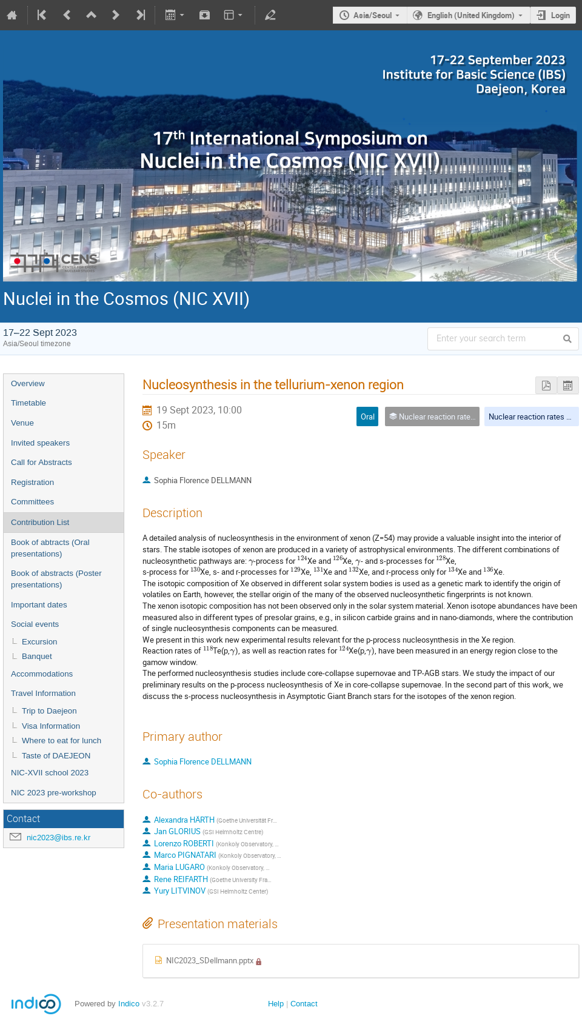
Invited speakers (40, 442)
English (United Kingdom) (471, 15)
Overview (28, 383)
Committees (32, 501)
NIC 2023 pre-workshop (53, 792)
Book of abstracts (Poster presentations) (56, 579)
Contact (304, 1003)
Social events (35, 624)
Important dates (39, 604)
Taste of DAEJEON (56, 755)
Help (276, 1003)
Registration (32, 482)
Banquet (37, 656)
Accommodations (42, 673)
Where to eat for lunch (61, 740)
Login (560, 15)
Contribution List (40, 522)
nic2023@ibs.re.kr (58, 837)
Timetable (28, 402)
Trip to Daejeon (49, 710)
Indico (128, 1003)
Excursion (40, 641)
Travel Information (43, 693)
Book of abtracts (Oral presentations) (50, 548)
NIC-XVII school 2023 (50, 772)
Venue (22, 422)
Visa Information (51, 726)
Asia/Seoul (372, 15)
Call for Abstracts (41, 462)
